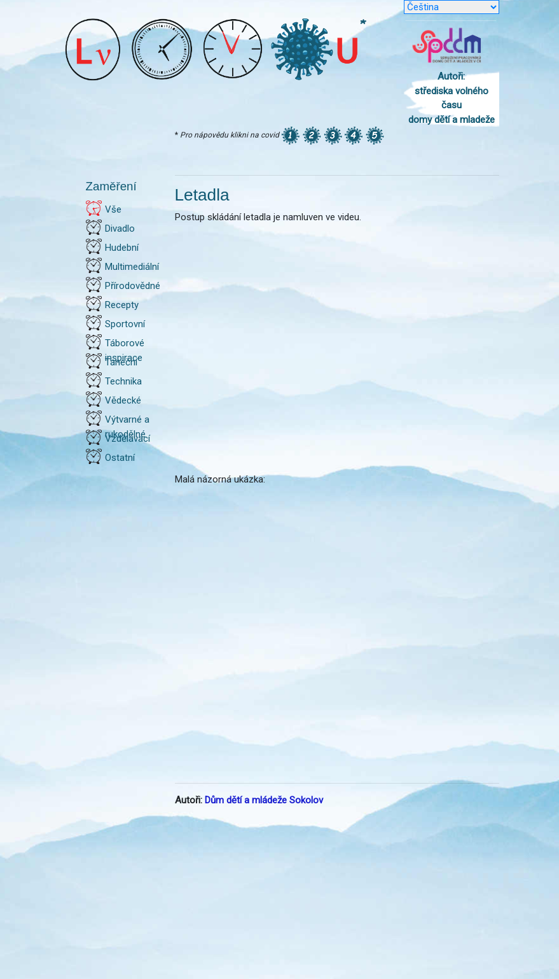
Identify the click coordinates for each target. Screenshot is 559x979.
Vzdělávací (127, 438)
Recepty (122, 305)
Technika (123, 381)
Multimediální (132, 266)
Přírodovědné (132, 286)
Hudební (122, 247)
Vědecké (123, 400)
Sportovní (125, 324)
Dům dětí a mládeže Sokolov (264, 800)
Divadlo (120, 228)
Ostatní (120, 457)
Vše (113, 209)
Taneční (121, 362)
